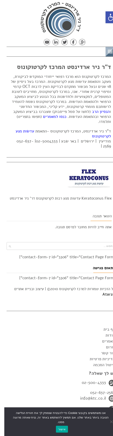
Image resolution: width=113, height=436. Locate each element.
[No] (107, 421)
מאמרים (104, 341)
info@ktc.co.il (89, 398)
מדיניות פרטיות (98, 359)
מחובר (77, 227)
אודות (106, 335)
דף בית (105, 329)
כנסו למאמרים (50, 116)
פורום (106, 347)
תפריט (94, 50)
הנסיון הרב (96, 111)
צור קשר (104, 353)
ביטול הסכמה (100, 365)
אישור (57, 429)
